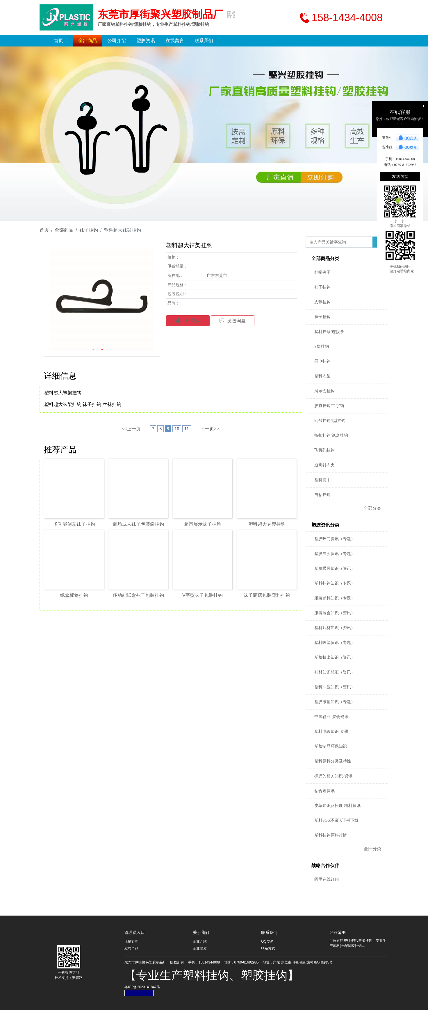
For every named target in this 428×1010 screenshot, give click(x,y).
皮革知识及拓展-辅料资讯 (337, 805)
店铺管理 (131, 941)
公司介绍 (116, 40)
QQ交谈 (188, 320)
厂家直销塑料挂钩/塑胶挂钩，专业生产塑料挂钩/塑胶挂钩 (153, 24)
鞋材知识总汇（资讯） (334, 672)
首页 (58, 40)
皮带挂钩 (322, 302)
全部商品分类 (325, 258)
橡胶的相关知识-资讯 (333, 776)
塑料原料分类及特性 (332, 761)
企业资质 (200, 948)
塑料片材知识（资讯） (334, 628)
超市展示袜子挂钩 (202, 524)
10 (176, 428)
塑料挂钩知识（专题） (334, 583)
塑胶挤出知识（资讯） (334, 657)
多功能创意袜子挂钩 (74, 524)
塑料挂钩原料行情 (330, 835)
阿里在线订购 (326, 879)
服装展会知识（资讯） (334, 613)
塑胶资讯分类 (325, 524)
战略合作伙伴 (325, 865)
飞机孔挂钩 (324, 450)
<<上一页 (131, 428)
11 (186, 428)
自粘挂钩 (322, 495)
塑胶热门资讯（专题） (334, 539)
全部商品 (87, 40)
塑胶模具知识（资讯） (334, 568)
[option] (102, 299)
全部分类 (372, 508)
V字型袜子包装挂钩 (202, 595)
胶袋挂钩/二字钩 (329, 406)
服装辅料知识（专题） (334, 598)
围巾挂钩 (322, 361)
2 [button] (102, 349)
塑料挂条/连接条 (329, 331)
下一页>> (209, 428)
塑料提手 (322, 480)
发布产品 (131, 948)
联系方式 (268, 948)
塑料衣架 (322, 376)
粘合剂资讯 (324, 791)
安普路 (77, 978)
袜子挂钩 (88, 230)
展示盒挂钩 (324, 391)
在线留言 (174, 40)
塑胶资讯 (145, 40)
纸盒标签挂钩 (74, 595)
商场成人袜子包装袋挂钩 (138, 524)
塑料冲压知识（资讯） (334, 687)
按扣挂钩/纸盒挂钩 (331, 435)
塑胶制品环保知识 (330, 746)
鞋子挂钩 (322, 287)
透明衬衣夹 (324, 465)
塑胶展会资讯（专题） (334, 553)
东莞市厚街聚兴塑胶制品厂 (160, 14)
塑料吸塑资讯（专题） (334, 642)
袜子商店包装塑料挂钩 (267, 595)
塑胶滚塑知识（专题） (334, 702)
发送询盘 (233, 320)
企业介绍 (200, 941)
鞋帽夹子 (322, 272)
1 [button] (93, 349)
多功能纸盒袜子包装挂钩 (138, 595)
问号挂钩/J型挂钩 (329, 420)
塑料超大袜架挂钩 (267, 524)
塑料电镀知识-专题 (331, 731)
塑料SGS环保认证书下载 (336, 820)
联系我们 (204, 40)
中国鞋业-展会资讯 (331, 716)
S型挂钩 (321, 346)
